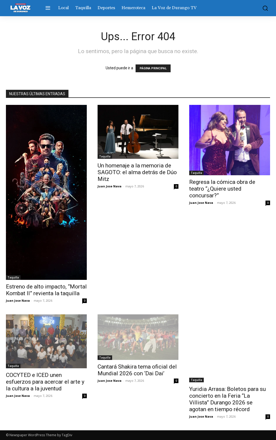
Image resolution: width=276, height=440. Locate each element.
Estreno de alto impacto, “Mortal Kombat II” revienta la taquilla (46, 290)
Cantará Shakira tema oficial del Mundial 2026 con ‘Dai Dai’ (137, 370)
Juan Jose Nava (18, 300)
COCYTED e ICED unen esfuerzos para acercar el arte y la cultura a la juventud (45, 382)
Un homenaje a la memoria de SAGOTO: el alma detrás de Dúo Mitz (137, 172)
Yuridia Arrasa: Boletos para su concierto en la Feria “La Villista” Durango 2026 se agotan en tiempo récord (227, 399)
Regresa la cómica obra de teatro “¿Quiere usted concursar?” (222, 189)
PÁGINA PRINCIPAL (153, 68)
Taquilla (13, 277)
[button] (264, 8)
